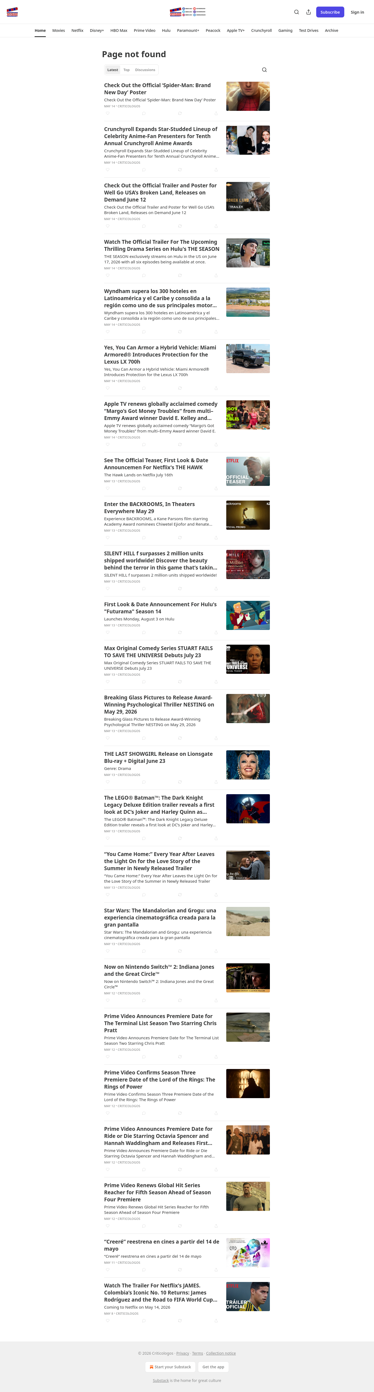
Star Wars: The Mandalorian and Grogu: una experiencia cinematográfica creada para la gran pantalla (160, 917)
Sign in (357, 12)
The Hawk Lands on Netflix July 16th (138, 474)
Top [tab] (126, 69)
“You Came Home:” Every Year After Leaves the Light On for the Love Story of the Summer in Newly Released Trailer (159, 861)
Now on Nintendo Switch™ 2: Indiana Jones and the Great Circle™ (159, 970)
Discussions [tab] (145, 69)
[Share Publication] (308, 12)
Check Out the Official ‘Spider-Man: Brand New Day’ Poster (157, 89)
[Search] (296, 12)
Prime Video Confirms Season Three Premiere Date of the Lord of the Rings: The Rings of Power (159, 1079)
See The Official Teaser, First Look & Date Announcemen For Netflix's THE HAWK (156, 464)
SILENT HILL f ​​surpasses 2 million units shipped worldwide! (160, 575)
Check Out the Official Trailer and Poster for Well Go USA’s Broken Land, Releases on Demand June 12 (160, 192)
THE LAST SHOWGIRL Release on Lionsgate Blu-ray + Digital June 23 (158, 757)
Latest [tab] (112, 69)
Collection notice (221, 1353)
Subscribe (330, 12)
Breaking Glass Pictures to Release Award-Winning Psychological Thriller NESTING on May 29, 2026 (159, 704)
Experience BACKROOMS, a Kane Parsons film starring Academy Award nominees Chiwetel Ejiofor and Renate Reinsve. (156, 521)
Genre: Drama (117, 768)
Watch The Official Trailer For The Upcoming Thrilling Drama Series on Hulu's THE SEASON (161, 245)
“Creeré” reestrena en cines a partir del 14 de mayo (161, 1245)
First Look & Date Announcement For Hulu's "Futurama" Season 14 (160, 608)
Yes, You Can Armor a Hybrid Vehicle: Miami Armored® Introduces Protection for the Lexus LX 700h (160, 354)
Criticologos (129, 106)
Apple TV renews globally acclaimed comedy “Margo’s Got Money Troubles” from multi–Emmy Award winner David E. (160, 428)
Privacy (182, 1353)
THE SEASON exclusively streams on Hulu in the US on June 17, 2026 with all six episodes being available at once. (160, 259)
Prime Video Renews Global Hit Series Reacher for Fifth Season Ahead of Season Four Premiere (157, 1192)
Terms (197, 1353)
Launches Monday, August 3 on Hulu (139, 619)
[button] (40, 30)
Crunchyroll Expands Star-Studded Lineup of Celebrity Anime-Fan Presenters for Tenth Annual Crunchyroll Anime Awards (160, 136)
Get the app (213, 1366)
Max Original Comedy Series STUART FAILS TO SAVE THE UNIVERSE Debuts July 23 (158, 652)
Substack (161, 1380)
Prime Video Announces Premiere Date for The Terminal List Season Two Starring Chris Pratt (160, 1023)
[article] (187, 99)
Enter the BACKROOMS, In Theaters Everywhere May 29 (149, 508)
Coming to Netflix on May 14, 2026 (137, 1307)
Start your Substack (170, 1367)
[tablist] (131, 69)
